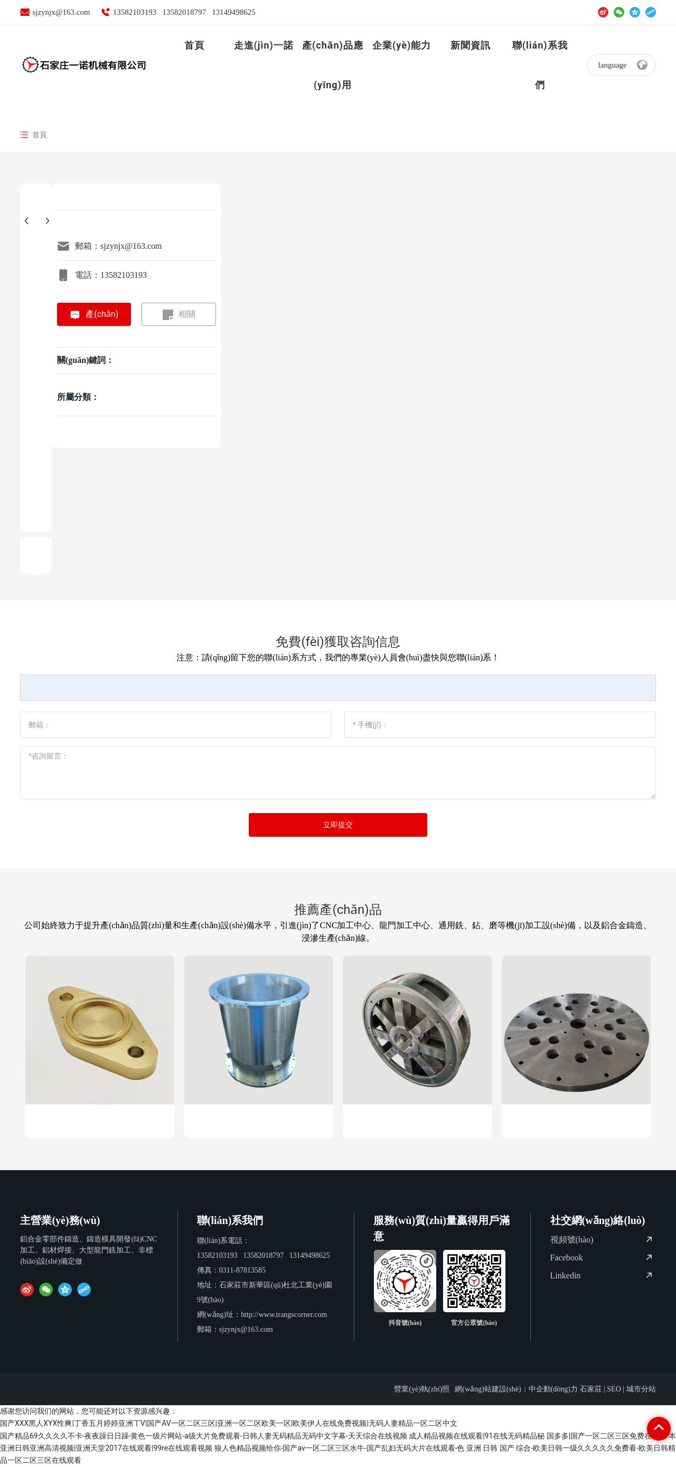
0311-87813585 (242, 1270)
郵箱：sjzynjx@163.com (118, 245)
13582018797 (184, 12)
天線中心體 (417, 1121)
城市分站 (641, 1389)
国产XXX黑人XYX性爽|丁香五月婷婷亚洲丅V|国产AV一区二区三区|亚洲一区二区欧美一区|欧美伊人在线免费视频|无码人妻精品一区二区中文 (228, 1423)
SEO (614, 1389)
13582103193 (135, 12)
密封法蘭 (100, 1121)
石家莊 (591, 1389)
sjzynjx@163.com (61, 12)
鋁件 (258, 1121)
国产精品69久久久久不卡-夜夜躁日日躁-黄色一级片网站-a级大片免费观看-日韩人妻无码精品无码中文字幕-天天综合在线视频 (203, 1436)
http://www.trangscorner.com (284, 1315)
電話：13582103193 (111, 274)
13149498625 (234, 12)
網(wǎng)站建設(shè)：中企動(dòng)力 (516, 1389)
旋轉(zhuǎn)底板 (576, 1121)
